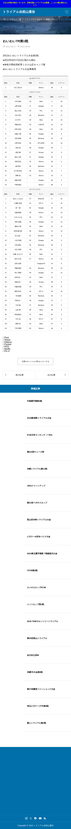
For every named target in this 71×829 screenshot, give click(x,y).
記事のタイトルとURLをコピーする (35, 361)
